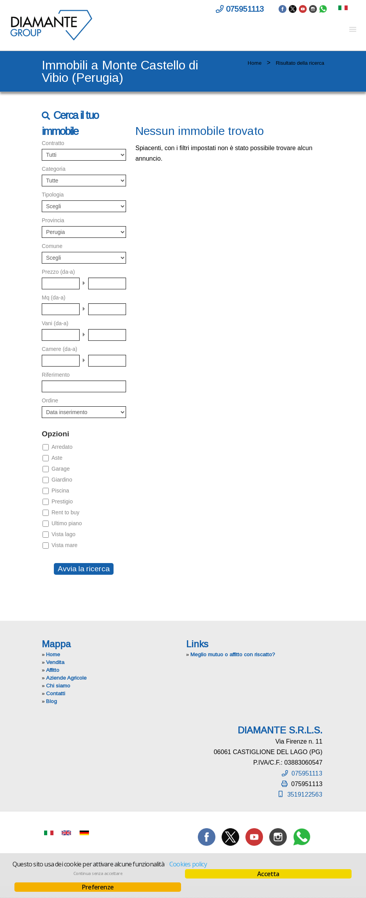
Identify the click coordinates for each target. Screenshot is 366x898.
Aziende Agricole (66, 678)
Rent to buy (66, 512)
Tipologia (53, 194)
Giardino (62, 479)
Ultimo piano (67, 523)
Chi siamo (58, 686)
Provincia (53, 220)
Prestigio (62, 501)
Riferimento (56, 375)
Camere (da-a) (59, 349)
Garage (61, 469)
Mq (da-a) (54, 297)
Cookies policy (188, 864)
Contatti (55, 693)
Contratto (53, 143)
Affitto (52, 670)
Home (254, 63)
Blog (51, 701)
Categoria (54, 169)
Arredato (62, 447)
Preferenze (98, 887)
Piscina (60, 490)
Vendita (55, 662)
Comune (52, 246)
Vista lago (63, 534)
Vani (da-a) (55, 323)
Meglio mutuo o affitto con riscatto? (232, 654)
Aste (57, 458)
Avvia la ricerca (84, 569)
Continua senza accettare (97, 873)
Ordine (50, 400)
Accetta (268, 874)
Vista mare (65, 545)
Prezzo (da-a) (58, 272)
